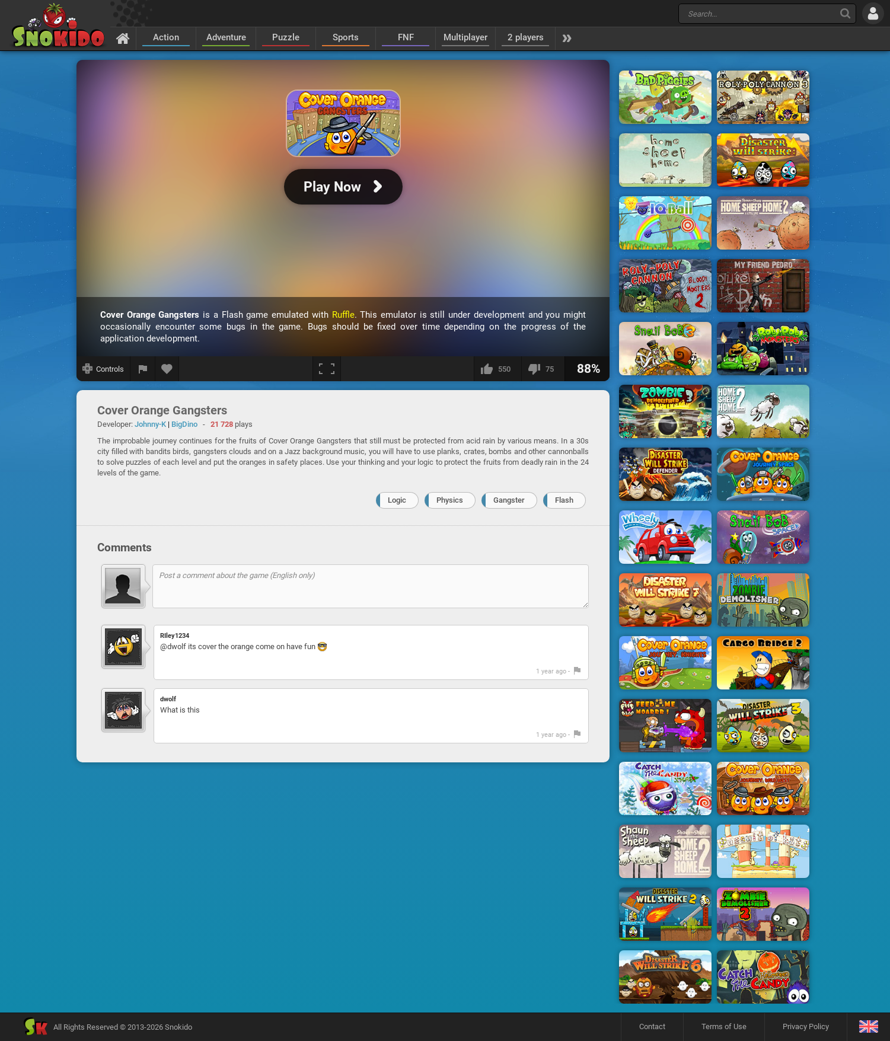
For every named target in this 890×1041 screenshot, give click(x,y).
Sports (346, 37)
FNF (406, 37)
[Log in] (873, 13)
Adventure (226, 37)
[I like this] (497, 368)
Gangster (509, 500)
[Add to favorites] (167, 368)
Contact (652, 1026)
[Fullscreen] (326, 368)
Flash (564, 500)
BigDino (184, 424)
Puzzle (285, 37)
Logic (397, 500)
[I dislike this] (542, 368)
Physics (449, 500)
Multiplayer (465, 37)
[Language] (868, 1027)
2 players (526, 37)
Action (166, 37)
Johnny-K (150, 424)
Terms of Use (724, 1026)
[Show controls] (103, 368)
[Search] (845, 13)
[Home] (123, 38)
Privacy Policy (806, 1026)
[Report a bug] (142, 368)
